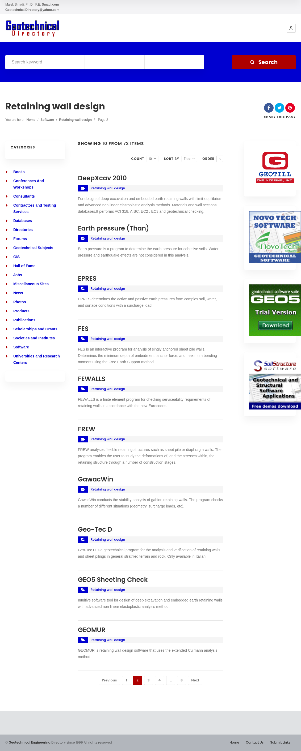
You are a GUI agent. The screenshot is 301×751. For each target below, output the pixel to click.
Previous (109, 680)
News (18, 293)
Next (195, 680)
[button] (291, 28)
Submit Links (280, 742)
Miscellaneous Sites (31, 284)
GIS (16, 257)
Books (19, 172)
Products (21, 311)
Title (187, 158)
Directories (23, 230)
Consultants (24, 196)
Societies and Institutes (34, 338)
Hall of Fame (24, 266)
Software (47, 120)
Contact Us (255, 742)
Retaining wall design (75, 120)
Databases (22, 221)
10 (150, 158)
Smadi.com (50, 4)
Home (31, 120)
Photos (19, 302)
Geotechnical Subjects (33, 248)
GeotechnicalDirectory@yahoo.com (32, 10)
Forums (20, 239)
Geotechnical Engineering (30, 742)
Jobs (17, 275)
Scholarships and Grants (35, 329)
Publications (24, 320)
